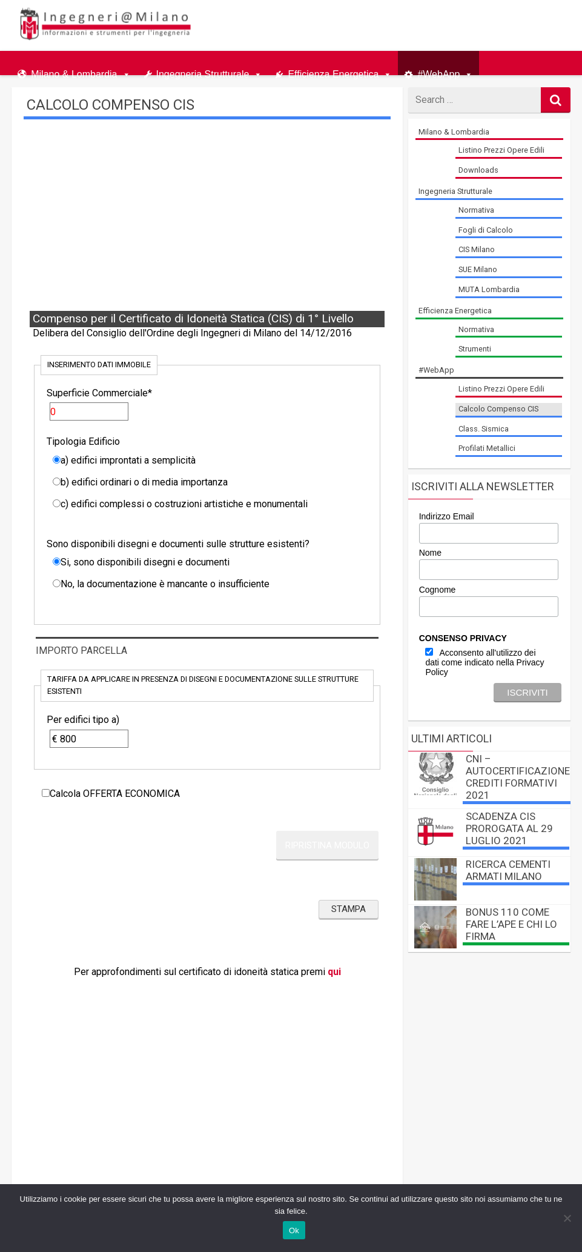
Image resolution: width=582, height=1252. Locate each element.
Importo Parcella (81, 650)
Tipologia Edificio (83, 441)
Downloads (478, 170)
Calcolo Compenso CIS (498, 408)
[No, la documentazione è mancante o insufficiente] (57, 583)
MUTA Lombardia (489, 289)
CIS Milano (476, 249)
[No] (567, 1218)
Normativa (476, 210)
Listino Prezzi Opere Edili (501, 150)
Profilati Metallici (486, 448)
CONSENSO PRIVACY (463, 638)
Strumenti (474, 348)
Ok (294, 1230)
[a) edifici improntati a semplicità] (57, 460)
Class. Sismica (483, 428)
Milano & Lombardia (74, 72)
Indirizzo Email (446, 516)
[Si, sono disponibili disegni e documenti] (57, 561)
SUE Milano (477, 269)
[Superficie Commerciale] (89, 411)
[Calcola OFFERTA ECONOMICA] (46, 793)
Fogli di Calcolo (485, 230)
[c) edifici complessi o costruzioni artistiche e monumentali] (57, 503)
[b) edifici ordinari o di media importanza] (57, 481)
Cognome (437, 589)
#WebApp (438, 72)
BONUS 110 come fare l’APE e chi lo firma (511, 924)
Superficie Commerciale (99, 393)
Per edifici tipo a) (83, 719)
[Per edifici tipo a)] (89, 739)
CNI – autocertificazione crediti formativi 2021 (518, 777)
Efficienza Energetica (333, 72)
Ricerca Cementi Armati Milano (508, 870)
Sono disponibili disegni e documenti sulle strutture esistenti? (178, 544)
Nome (430, 553)
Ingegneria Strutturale (203, 72)
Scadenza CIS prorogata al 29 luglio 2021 (509, 828)
